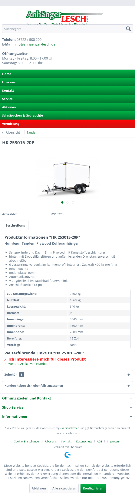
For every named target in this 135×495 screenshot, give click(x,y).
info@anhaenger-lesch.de (34, 44)
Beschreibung (15, 225)
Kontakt (8, 90)
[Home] (67, 74)
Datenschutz (84, 441)
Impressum (114, 441)
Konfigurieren (93, 488)
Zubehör (14, 374)
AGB (99, 441)
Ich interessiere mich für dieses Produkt (45, 359)
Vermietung (10, 124)
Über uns (9, 82)
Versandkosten (70, 428)
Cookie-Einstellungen (27, 441)
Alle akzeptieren (64, 488)
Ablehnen (39, 488)
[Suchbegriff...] (67, 28)
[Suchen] (128, 28)
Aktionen (9, 107)
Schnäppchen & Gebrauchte (22, 115)
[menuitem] (67, 28)
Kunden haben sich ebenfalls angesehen (33, 386)
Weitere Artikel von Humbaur (27, 364)
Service (7, 99)
